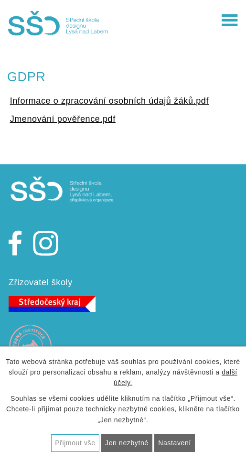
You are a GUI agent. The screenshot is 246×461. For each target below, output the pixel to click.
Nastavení (174, 443)
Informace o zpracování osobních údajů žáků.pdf (109, 101)
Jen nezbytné (127, 443)
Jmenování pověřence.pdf (63, 119)
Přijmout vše (75, 443)
